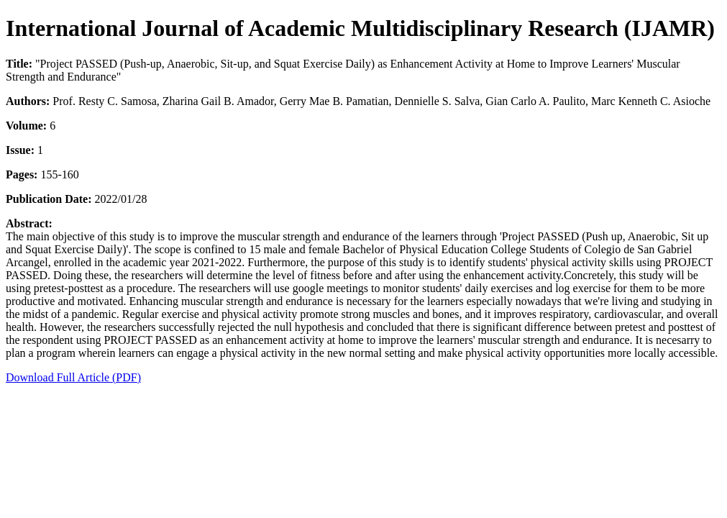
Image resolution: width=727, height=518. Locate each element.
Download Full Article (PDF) (73, 377)
